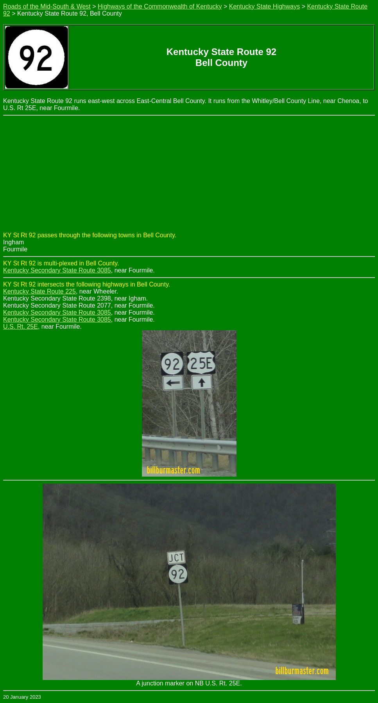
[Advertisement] (189, 174)
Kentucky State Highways (264, 6)
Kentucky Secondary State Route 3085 (57, 270)
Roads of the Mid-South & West (47, 6)
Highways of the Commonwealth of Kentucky (160, 6)
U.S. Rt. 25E (20, 326)
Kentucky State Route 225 (39, 291)
